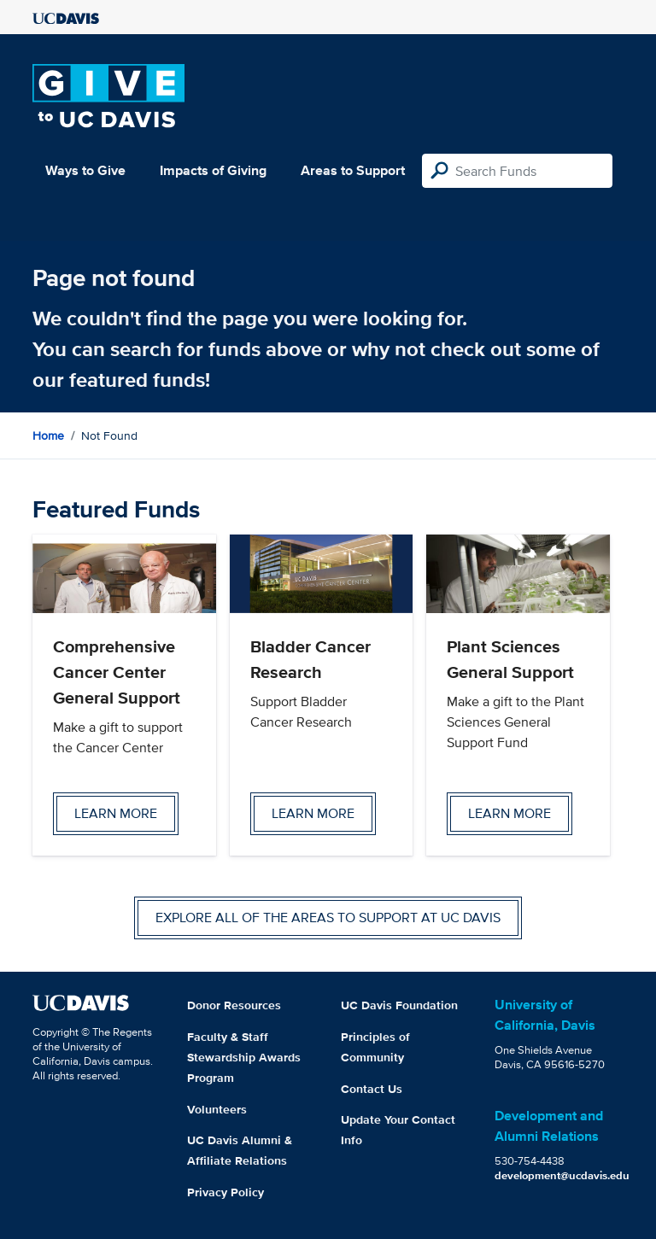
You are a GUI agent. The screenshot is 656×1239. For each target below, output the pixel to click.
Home (48, 435)
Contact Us (371, 1088)
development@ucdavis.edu (562, 1175)
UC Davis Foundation (399, 1005)
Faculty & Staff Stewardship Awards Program (244, 1057)
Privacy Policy (225, 1192)
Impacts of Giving (213, 170)
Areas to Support (353, 170)
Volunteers (217, 1109)
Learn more (115, 813)
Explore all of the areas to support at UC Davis (328, 917)
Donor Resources (234, 1005)
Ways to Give (85, 170)
